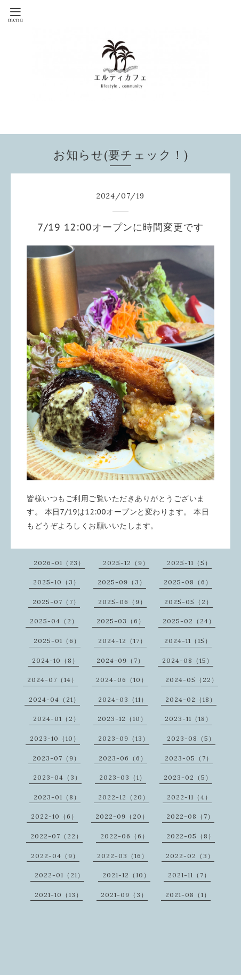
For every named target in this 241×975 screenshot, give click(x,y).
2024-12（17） (122, 641)
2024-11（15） (188, 641)
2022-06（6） (124, 836)
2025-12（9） (126, 563)
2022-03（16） (122, 856)
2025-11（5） (189, 563)
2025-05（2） (188, 602)
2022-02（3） (190, 856)
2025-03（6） (121, 621)
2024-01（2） (56, 719)
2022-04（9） (55, 856)
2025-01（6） (57, 641)
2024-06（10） (122, 680)
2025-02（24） (189, 621)
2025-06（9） (122, 602)
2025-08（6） (188, 582)
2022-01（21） (59, 875)
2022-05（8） (190, 836)
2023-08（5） (191, 738)
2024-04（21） (54, 699)
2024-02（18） (190, 699)
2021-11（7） (189, 875)
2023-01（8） (57, 797)
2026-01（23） (59, 563)
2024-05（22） (191, 680)
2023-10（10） (55, 738)
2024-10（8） (55, 660)
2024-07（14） (52, 680)
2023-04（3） (57, 777)
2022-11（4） (189, 797)
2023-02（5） (188, 777)
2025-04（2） (54, 621)
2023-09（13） (123, 738)
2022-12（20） (123, 797)
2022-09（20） (122, 816)
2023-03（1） (122, 777)
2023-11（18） (188, 719)
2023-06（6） (123, 758)
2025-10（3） (56, 582)
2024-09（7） (120, 660)
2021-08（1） (188, 895)
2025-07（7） (56, 602)
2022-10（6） (54, 816)
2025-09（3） (122, 582)
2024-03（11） (123, 699)
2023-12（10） (122, 719)
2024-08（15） (187, 660)
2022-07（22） (56, 836)
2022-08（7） (190, 816)
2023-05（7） (189, 758)
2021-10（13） (59, 895)
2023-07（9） (57, 758)
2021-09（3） (124, 895)
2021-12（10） (126, 875)
